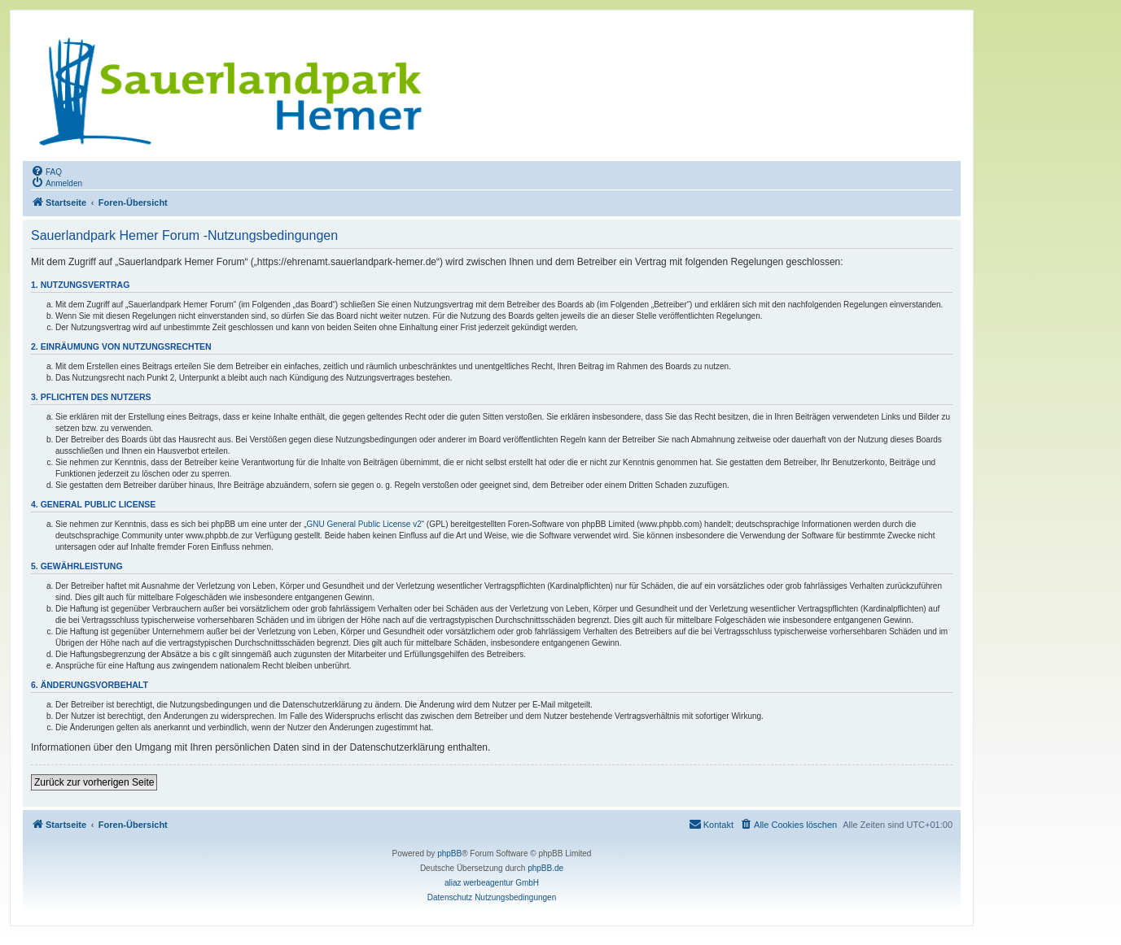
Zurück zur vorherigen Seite (94, 782)
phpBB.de (545, 868)
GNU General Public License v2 (364, 524)
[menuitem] (46, 170)
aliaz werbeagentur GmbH (491, 882)
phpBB (449, 853)
